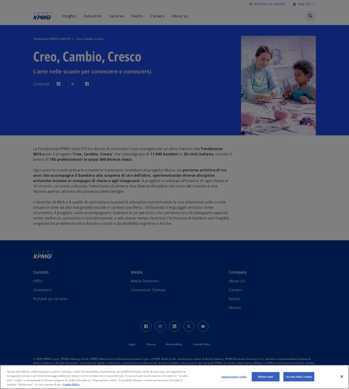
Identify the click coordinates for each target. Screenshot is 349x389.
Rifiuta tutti (265, 376)
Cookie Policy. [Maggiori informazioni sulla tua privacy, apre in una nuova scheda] (71, 384)
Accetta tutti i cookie (299, 376)
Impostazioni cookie (234, 376)
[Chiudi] (342, 376)
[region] (174, 377)
